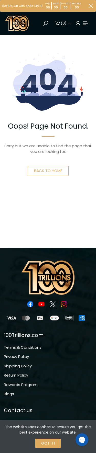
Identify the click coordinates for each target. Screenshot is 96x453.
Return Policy (16, 375)
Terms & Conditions (22, 347)
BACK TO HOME (48, 170)
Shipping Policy (18, 366)
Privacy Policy (16, 356)
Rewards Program (21, 384)
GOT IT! (48, 443)
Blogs (9, 394)
